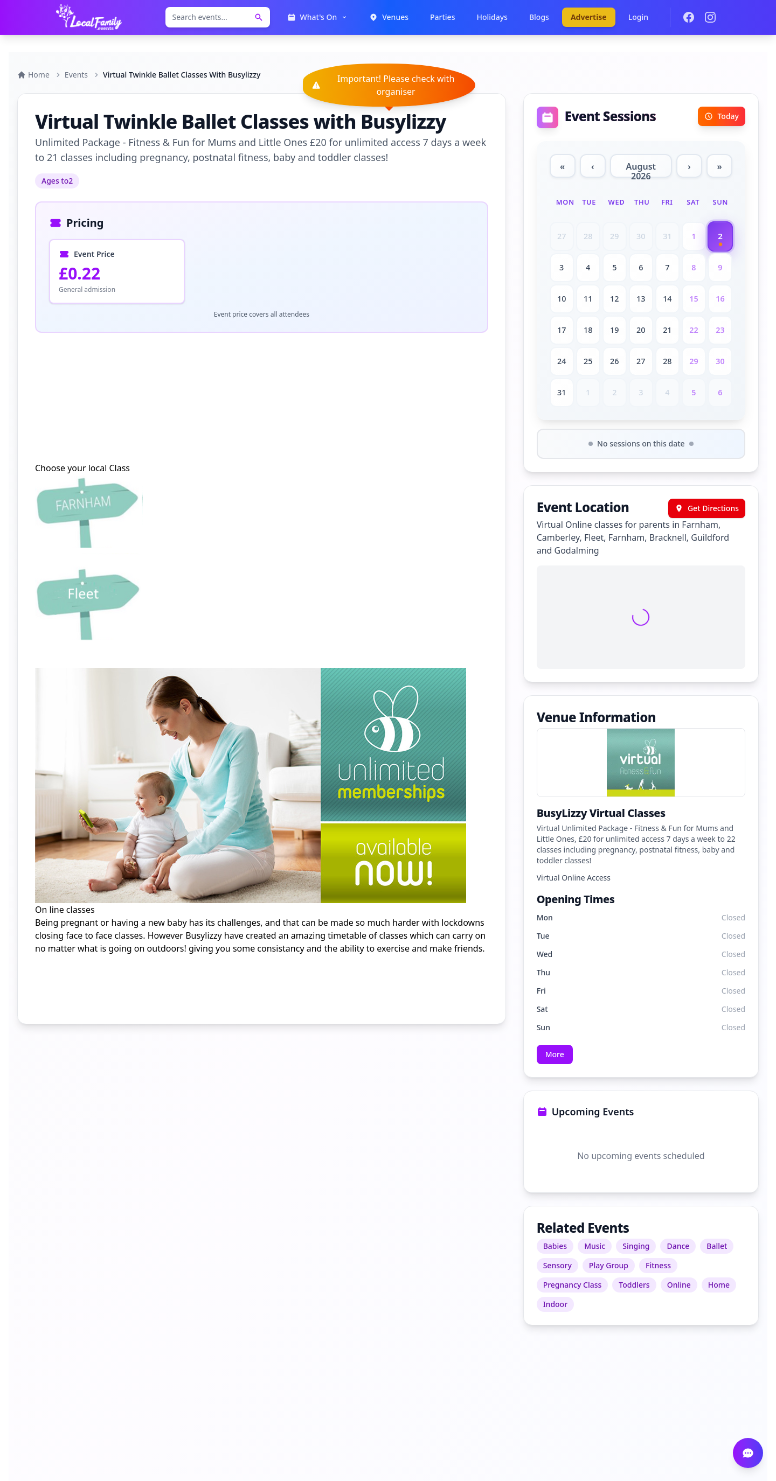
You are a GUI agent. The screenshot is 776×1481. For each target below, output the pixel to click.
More (554, 1054)
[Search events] (258, 17)
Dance (678, 1246)
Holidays (491, 17)
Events (76, 74)
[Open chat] (748, 1453)
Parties (442, 17)
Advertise (589, 17)
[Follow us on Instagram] (710, 17)
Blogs (539, 17)
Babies (555, 1246)
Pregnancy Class (572, 1285)
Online (679, 1285)
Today (721, 116)
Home (33, 74)
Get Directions (707, 508)
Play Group (608, 1265)
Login (638, 17)
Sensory (557, 1265)
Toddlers (634, 1285)
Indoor (555, 1304)
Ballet (716, 1246)
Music (594, 1246)
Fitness (658, 1265)
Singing (635, 1246)
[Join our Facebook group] (688, 17)
